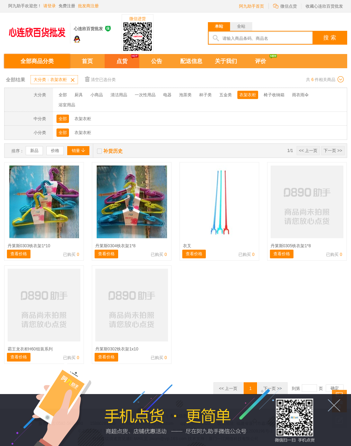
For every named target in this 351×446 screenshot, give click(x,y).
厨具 (78, 94)
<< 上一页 (308, 150)
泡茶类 (185, 94)
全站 (241, 26)
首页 (87, 61)
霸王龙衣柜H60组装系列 (30, 349)
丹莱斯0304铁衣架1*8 (115, 245)
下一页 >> (333, 150)
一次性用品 (145, 94)
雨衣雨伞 (300, 94)
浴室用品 (67, 104)
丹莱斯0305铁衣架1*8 (291, 245)
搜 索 (329, 38)
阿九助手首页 (251, 6)
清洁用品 (119, 94)
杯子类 (205, 94)
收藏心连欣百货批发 (324, 6)
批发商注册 (88, 5)
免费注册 (67, 5)
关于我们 (226, 61)
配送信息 (191, 61)
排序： (17, 151)
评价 (260, 61)
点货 (122, 61)
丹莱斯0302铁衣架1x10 (117, 349)
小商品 (96, 94)
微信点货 (285, 6)
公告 (156, 61)
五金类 (225, 94)
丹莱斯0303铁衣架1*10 (29, 245)
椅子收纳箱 (274, 94)
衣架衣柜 (247, 94)
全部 (63, 94)
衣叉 (187, 245)
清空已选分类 (100, 79)
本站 (219, 26)
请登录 (49, 5)
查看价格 (18, 253)
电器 (167, 94)
